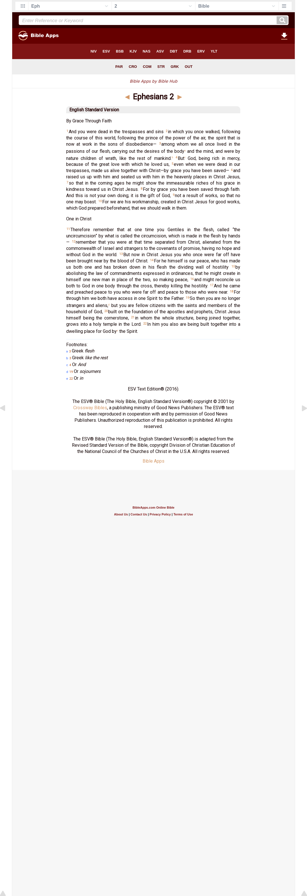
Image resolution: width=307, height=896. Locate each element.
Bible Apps (153, 461)
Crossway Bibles (90, 407)
